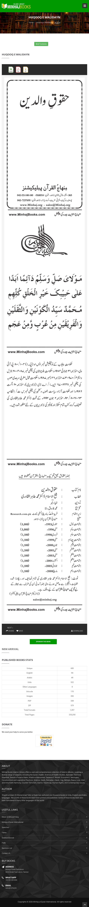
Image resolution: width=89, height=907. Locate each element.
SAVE (19, 631)
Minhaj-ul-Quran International (12, 822)
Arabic (29, 678)
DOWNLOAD (77, 631)
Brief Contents (41, 44)
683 (72, 668)
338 (72, 701)
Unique (29, 668)
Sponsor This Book (43, 641)
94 (72, 673)
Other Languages (29, 687)
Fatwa (4, 833)
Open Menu (84, 5)
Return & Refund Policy (10, 817)
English (30, 673)
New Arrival (10, 649)
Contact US (6, 853)
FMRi (4, 843)
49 (72, 678)
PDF (29, 701)
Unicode (29, 691)
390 (72, 696)
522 (72, 682)
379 (72, 705)
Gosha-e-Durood (8, 838)
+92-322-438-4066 (11, 880)
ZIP (29, 705)
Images (30, 696)
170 (72, 691)
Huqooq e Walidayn (44, 22)
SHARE (10, 631)
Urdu (29, 682)
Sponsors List (7, 848)
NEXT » (10, 628)
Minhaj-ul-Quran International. (45, 902)
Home (31, 22)
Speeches (5, 827)
